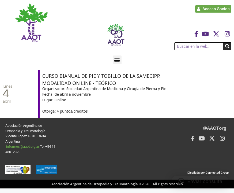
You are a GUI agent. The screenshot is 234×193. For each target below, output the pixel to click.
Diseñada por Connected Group (208, 173)
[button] (117, 59)
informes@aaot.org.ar (23, 146)
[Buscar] (227, 46)
